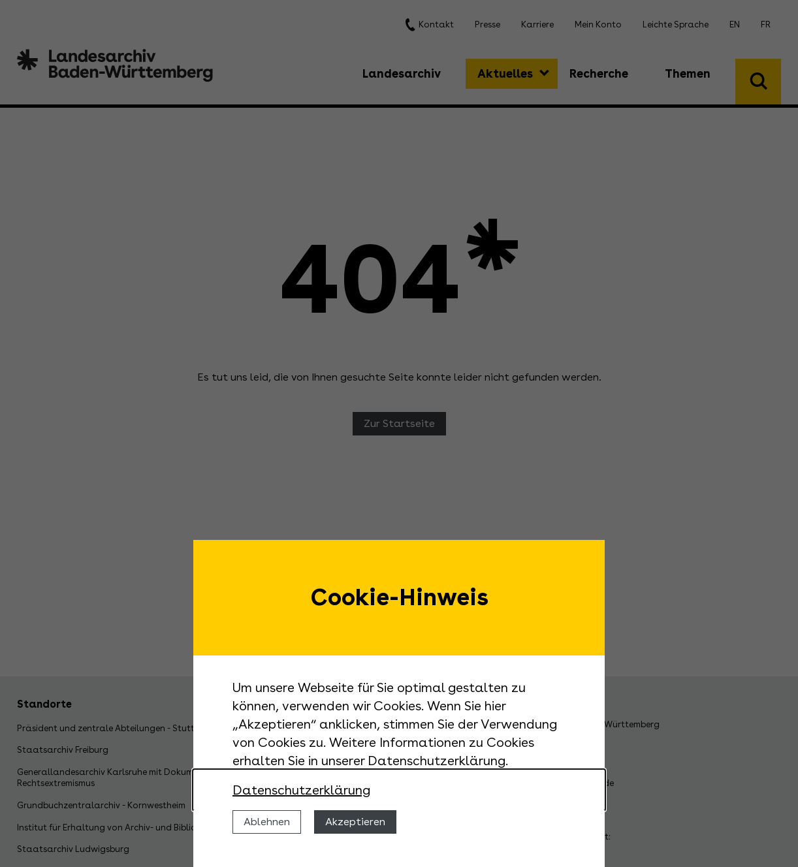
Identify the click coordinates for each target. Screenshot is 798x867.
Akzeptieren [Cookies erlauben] (355, 821)
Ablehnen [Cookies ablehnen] (267, 821)
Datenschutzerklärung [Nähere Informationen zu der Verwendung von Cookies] (301, 790)
